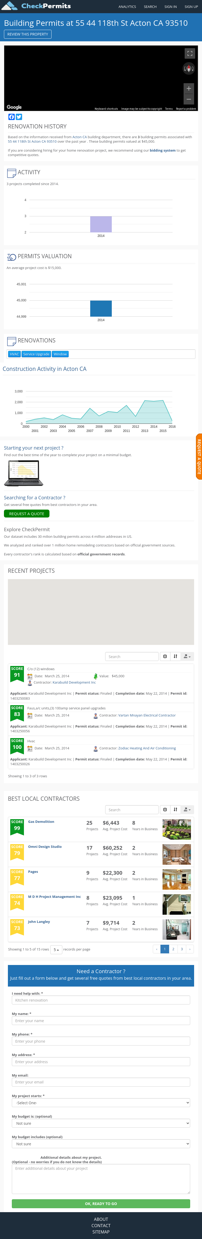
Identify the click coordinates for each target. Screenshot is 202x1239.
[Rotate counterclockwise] (184, 68)
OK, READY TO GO (101, 1203)
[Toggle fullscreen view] (190, 53)
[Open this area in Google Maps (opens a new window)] (14, 107)
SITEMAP (100, 1232)
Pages (33, 871)
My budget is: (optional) (32, 1116)
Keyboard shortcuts (106, 108)
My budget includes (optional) (37, 1136)
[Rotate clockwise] (193, 68)
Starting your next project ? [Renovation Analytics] (33, 448)
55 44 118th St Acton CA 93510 (33, 141)
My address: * (23, 1054)
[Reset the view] (188, 68)
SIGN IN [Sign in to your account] (171, 6)
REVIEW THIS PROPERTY (27, 34)
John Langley (39, 921)
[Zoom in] (189, 88)
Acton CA (79, 137)
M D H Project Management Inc (54, 896)
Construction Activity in (45, 368)
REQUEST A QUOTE (26, 513)
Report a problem (186, 108)
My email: (20, 1075)
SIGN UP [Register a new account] (191, 6)
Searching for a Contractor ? (34, 497)
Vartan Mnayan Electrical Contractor (147, 715)
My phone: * (22, 1034)
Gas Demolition (41, 821)
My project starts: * (28, 1095)
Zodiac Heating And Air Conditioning (147, 748)
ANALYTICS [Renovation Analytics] (127, 6)
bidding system (163, 150)
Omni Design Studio (45, 846)
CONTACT (101, 1225)
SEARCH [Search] (150, 6)
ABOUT (101, 1219)
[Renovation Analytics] (23, 473)
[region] (101, 78)
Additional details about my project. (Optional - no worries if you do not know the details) (57, 1159)
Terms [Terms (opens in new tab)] (169, 108)
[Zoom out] (189, 99)
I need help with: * (27, 993)
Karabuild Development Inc (74, 682)
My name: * (21, 1013)
